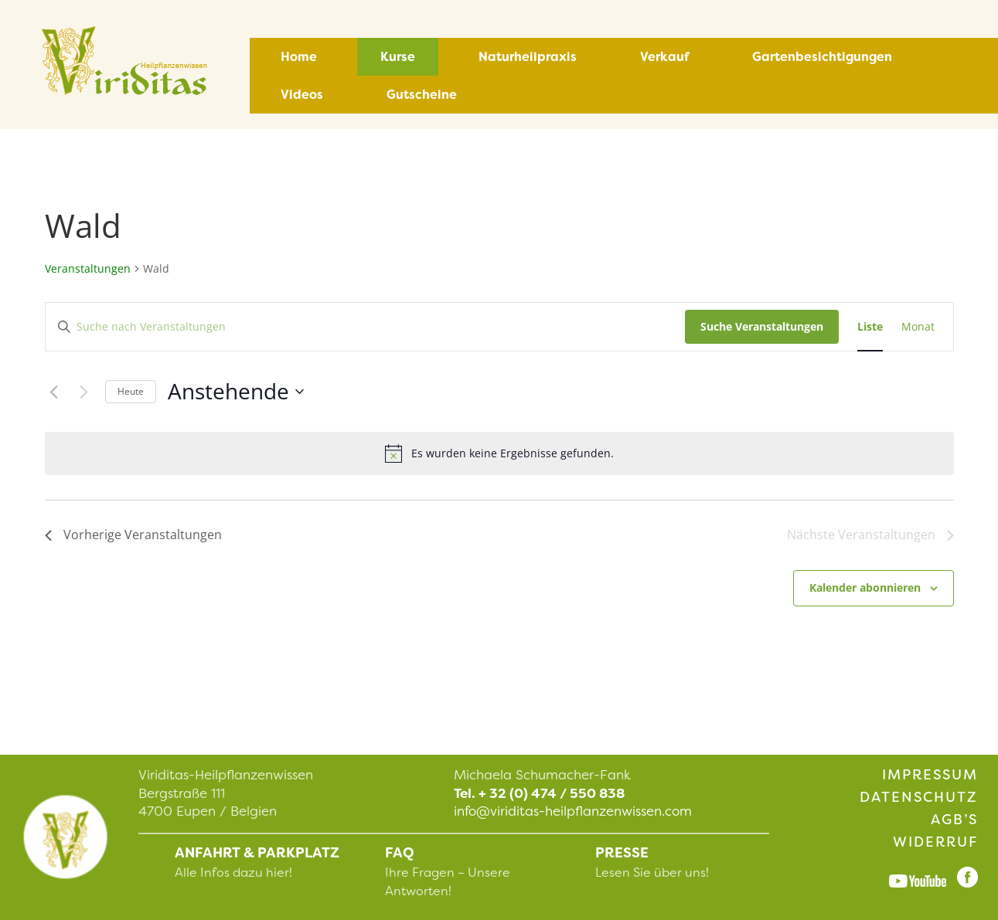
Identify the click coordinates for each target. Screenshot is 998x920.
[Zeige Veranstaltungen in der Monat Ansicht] (918, 327)
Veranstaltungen (88, 268)
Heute (131, 391)
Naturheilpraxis (528, 57)
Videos (302, 95)
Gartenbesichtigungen (822, 57)
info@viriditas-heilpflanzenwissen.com (573, 811)
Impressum (930, 775)
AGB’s (954, 819)
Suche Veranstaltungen (761, 326)
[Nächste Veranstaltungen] (84, 391)
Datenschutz (919, 797)
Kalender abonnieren (865, 587)
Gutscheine (422, 95)
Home (299, 57)
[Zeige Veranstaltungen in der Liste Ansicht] (870, 327)
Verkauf (664, 57)
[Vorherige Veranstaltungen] (54, 391)
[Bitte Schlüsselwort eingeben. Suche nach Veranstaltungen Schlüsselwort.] (365, 327)
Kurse (397, 57)
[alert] (499, 453)
